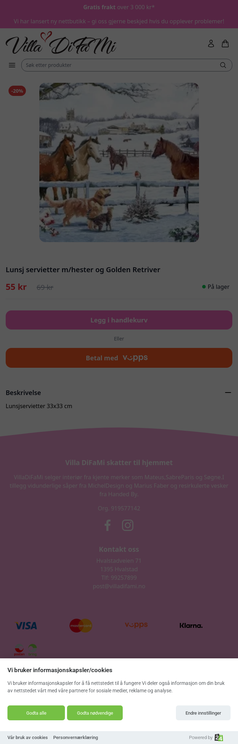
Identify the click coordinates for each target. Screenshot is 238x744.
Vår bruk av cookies (27, 737)
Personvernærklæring (75, 737)
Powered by (206, 737)
